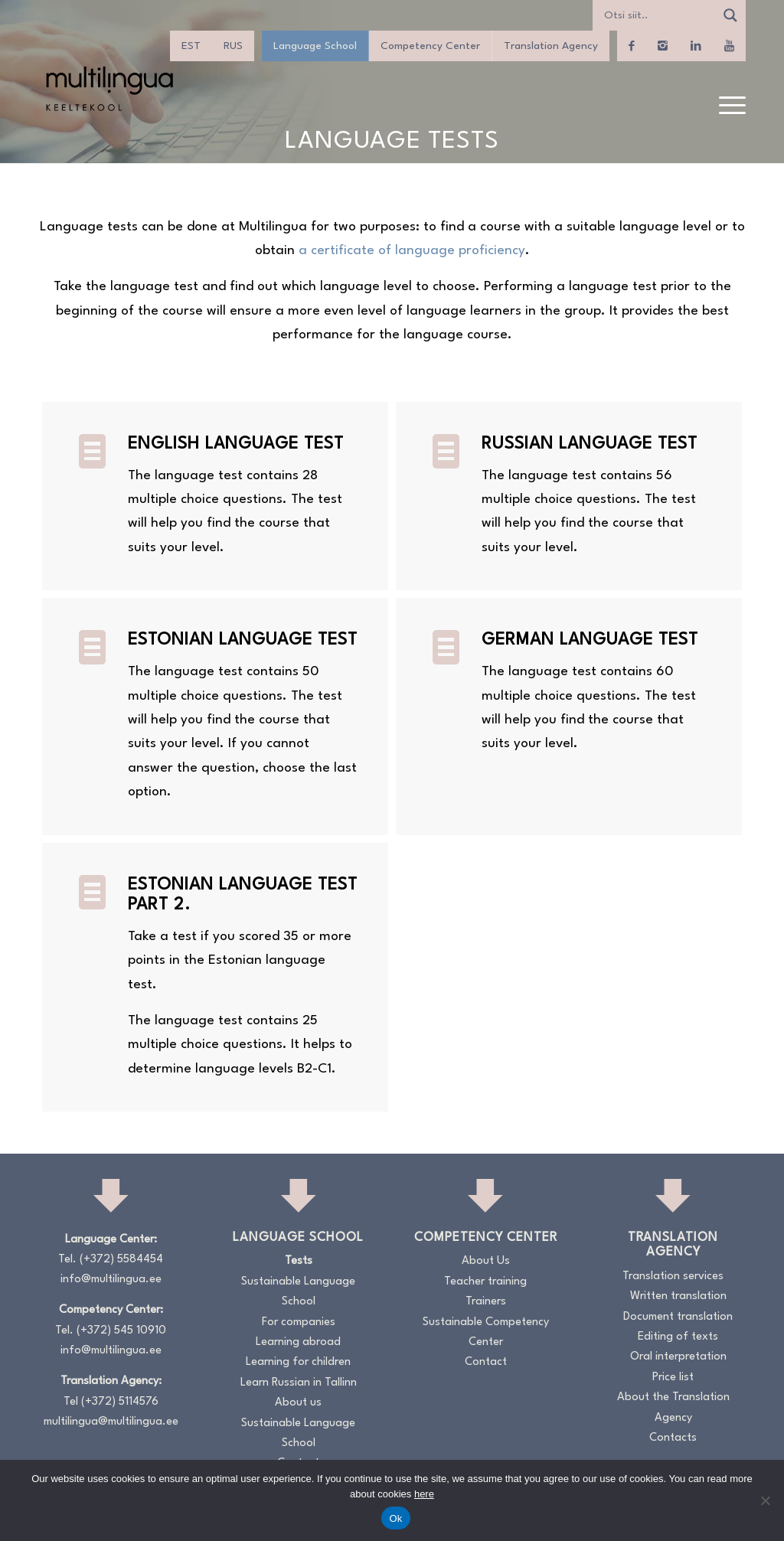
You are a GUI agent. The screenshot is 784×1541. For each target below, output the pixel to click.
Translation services (673, 1276)
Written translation (678, 1296)
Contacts (673, 1438)
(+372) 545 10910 (121, 1331)
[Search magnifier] (730, 15)
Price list (673, 1377)
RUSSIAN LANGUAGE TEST (589, 444)
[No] (765, 1500)
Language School (315, 46)
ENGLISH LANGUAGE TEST (236, 444)
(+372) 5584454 (121, 1259)
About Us (486, 1261)
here (424, 1494)
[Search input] (657, 15)
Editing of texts (678, 1337)
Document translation (678, 1317)
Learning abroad (298, 1342)
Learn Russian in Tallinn (298, 1383)
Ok (395, 1518)
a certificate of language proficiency (412, 250)
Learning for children (298, 1362)
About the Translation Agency (673, 1407)
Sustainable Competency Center (486, 1332)
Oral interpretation (678, 1357)
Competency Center (430, 46)
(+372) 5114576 (119, 1402)
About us (298, 1403)
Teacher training (485, 1282)
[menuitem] (191, 46)
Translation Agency (551, 46)
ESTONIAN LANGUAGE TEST (243, 640)
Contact (486, 1362)
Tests (298, 1261)
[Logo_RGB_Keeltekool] (108, 88)
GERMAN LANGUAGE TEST (590, 640)
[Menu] (727, 106)
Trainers (486, 1302)
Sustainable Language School (298, 1292)
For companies (298, 1322)
